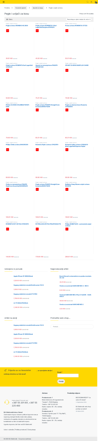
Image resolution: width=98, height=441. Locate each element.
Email (60, 372)
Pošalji (61, 381)
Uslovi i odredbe (9, 429)
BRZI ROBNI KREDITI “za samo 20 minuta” (83, 399)
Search (87, 2)
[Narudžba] (79, 19)
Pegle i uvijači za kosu (11, 23)
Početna (7, 8)
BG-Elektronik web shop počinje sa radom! (83, 408)
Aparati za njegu (38, 8)
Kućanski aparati (21, 8)
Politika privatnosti (20, 429)
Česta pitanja (32, 429)
